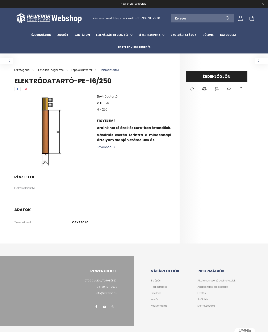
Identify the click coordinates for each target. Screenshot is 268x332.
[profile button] (240, 18)
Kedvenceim (159, 305)
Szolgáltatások (183, 35)
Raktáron (82, 35)
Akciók (62, 35)
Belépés (156, 280)
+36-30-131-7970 (147, 18)
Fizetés (201, 293)
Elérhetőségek (206, 305)
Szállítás (203, 299)
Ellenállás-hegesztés (112, 35)
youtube (104, 307)
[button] (192, 89)
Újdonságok (41, 35)
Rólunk (208, 35)
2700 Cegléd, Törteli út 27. (101, 280)
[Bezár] (263, 4)
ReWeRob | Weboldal (134, 3)
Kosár (154, 299)
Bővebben (104, 147)
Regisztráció (159, 286)
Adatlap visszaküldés (134, 47)
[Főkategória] (22, 70)
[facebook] (17, 89)
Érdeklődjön (216, 76)
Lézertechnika (150, 35)
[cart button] (251, 18)
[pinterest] (26, 89)
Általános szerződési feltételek (216, 280)
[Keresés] (202, 18)
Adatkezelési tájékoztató (212, 286)
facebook (96, 307)
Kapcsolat (228, 35)
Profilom (156, 293)
